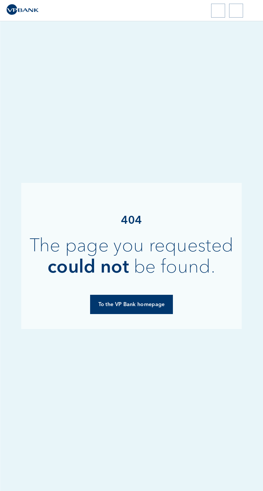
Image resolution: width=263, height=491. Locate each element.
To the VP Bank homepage (131, 304)
